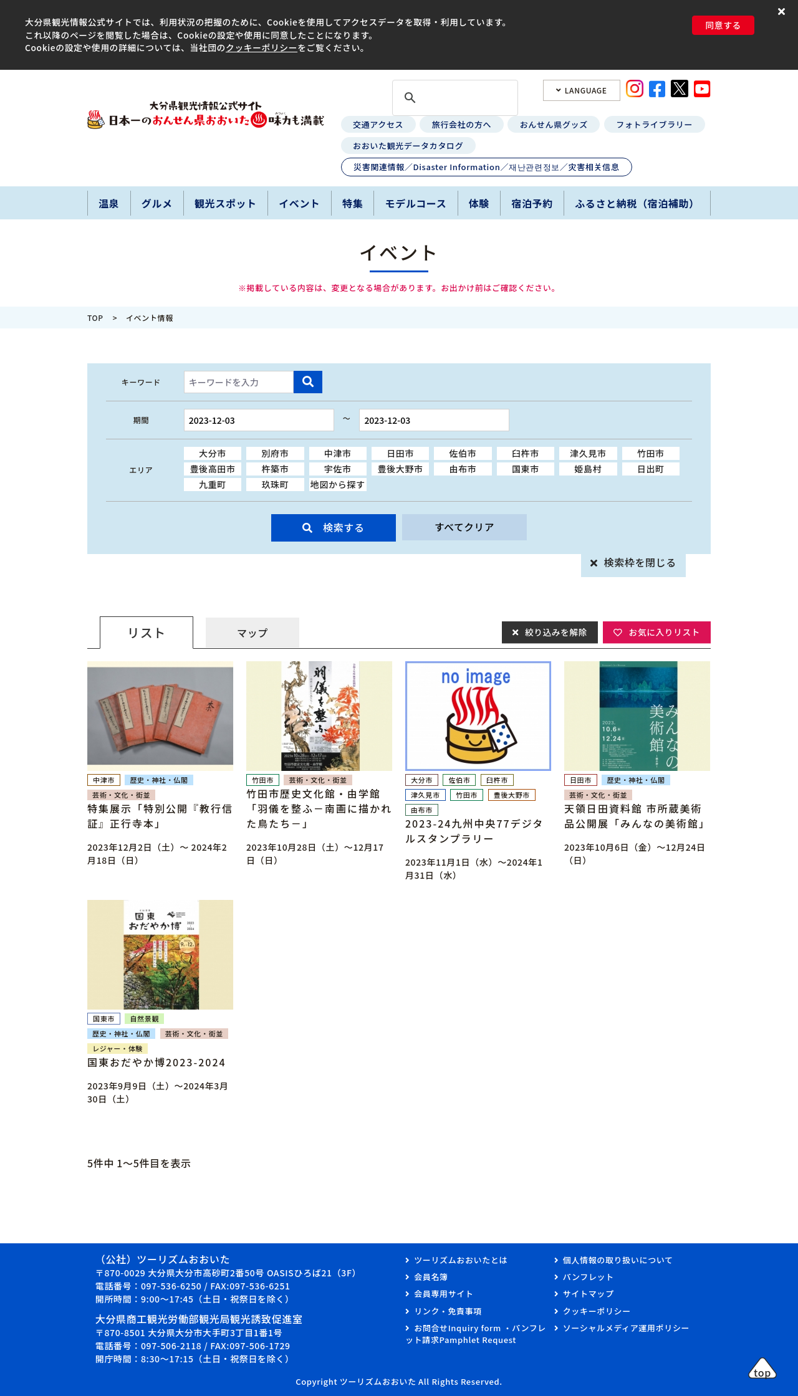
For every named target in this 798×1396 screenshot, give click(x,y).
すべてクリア (464, 527)
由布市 (463, 468)
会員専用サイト (443, 1293)
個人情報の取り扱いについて (618, 1260)
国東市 (525, 468)
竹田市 (651, 453)
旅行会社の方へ (461, 124)
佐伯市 (463, 453)
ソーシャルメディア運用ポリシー (626, 1328)
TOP (95, 317)
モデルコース (416, 203)
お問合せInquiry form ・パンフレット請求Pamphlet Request (475, 1334)
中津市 (338, 453)
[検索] (453, 98)
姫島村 (588, 468)
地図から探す (337, 484)
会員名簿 (431, 1277)
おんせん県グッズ (554, 124)
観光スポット (226, 203)
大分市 (212, 453)
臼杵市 (525, 453)
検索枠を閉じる (640, 562)
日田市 (400, 453)
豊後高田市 (212, 468)
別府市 (275, 453)
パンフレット (588, 1277)
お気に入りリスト (663, 632)
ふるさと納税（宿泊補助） (637, 203)
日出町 (651, 468)
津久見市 (588, 453)
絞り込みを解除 (553, 632)
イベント (299, 203)
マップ (252, 632)
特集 (352, 203)
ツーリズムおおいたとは (460, 1260)
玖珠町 (275, 484)
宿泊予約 (532, 203)
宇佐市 (338, 468)
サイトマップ (588, 1293)
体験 (479, 203)
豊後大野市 (400, 468)
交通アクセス (378, 124)
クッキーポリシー (261, 47)
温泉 (109, 203)
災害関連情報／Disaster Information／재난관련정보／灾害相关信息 (486, 167)
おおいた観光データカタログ (408, 145)
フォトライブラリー (654, 124)
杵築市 (275, 468)
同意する (723, 25)
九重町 (212, 484)
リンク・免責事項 (448, 1311)
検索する (344, 527)
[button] (783, 11)
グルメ (157, 203)
